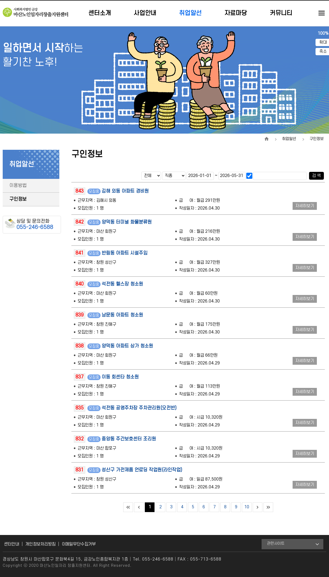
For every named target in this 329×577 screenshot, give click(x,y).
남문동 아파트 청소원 (122, 315)
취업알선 (190, 13)
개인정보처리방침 (40, 544)
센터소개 (99, 13)
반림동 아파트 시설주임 (125, 253)
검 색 (316, 175)
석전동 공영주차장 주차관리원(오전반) (139, 408)
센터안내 (11, 544)
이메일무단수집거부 (79, 544)
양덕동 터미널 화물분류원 (127, 222)
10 (246, 507)
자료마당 (235, 13)
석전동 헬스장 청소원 (122, 284)
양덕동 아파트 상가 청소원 (127, 346)
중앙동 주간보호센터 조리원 (129, 439)
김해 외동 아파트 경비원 (125, 191)
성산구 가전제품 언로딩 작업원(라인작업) (142, 469)
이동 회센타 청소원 (120, 377)
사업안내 (145, 13)
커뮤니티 (281, 13)
